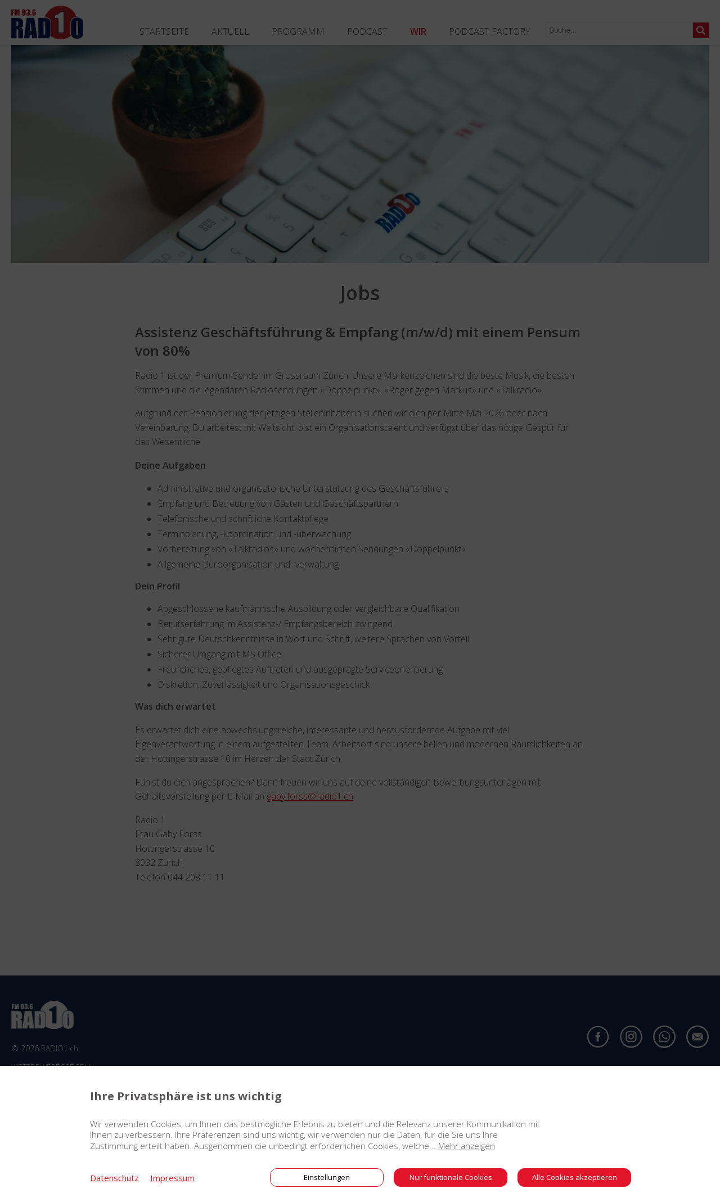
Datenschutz (114, 1177)
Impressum (172, 1177)
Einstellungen (327, 1177)
